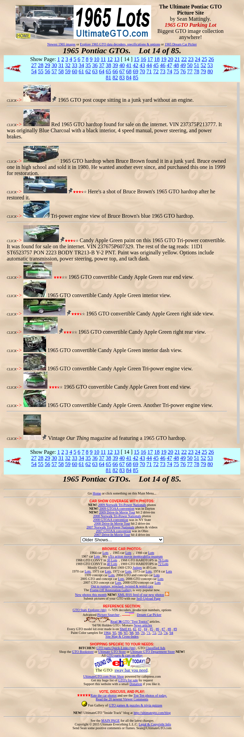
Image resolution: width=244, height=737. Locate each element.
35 (88, 65)
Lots (105, 553)
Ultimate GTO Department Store (152, 652)
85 (135, 77)
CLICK (12, 100)
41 (128, 65)
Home (97, 493)
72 (156, 71)
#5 (151, 629)
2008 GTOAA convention (110, 520)
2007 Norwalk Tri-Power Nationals (110, 527)
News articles (143, 625)
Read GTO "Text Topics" (129, 621)
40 (122, 65)
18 (157, 59)
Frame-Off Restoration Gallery (111, 590)
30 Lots (112, 560)
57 (54, 71)
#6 (157, 629)
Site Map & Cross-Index (122, 638)
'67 (126, 633)
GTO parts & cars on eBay (124, 655)
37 (101, 65)
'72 (154, 633)
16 (143, 59)
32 (67, 65)
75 (176, 71)
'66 (120, 633)
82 (115, 77)
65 (108, 71)
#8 (169, 629)
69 (135, 71)
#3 (139, 629)
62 (88, 71)
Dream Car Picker (149, 615)
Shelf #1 (125, 629)
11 (103, 59)
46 (162, 65)
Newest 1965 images (61, 44)
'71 (148, 633)
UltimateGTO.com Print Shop (103, 676)
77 (189, 71)
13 (116, 59)
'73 (160, 633)
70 (142, 71)
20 (170, 59)
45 (156, 65)
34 (81, 65)
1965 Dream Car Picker (181, 44)
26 (211, 59)
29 (47, 65)
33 (74, 65)
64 (101, 71)
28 (40, 65)
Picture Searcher (108, 615)
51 (196, 65)
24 (197, 59)
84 (128, 77)
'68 (131, 633)
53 (210, 65)
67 (122, 71)
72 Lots (163, 564)
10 (96, 59)
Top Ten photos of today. (150, 695)
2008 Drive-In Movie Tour (112, 523)
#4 (145, 629)
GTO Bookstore (83, 652)
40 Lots (112, 564)
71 (149, 71)
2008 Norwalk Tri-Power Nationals (117, 516)
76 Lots (163, 560)
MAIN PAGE (110, 720)
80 (210, 71)
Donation (135, 684)
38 (108, 65)
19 (163, 59)
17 (150, 59)
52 (203, 65)
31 (61, 65)
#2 (134, 629)
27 (34, 65)
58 (61, 71)
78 (196, 71)
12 (110, 59)
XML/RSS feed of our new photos (141, 595)
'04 (171, 633)
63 (95, 71)
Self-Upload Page (149, 598)
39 (115, 65)
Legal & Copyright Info (155, 724)
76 (183, 71)
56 (47, 71)
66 (115, 71)
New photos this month (90, 595)
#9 (175, 629)
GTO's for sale (128, 680)
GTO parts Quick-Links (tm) (115, 648)
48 (176, 65)
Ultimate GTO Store (112, 652)
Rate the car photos (103, 695)
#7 (163, 629)
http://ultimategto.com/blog (152, 713)
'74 (165, 633)
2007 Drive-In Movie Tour (112, 535)
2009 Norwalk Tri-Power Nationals (122, 505)
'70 (143, 633)
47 (169, 65)
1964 (107, 633)
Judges (137, 567)
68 (128, 71)
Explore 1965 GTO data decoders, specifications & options (120, 44)
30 (54, 65)
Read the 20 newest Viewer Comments (122, 699)
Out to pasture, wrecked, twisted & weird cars (122, 586)
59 (67, 71)
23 (191, 59)
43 (142, 65)
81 (108, 77)
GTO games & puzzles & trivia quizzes (135, 705)
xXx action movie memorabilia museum (135, 556)
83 (122, 77)
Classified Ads (155, 648)
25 (204, 59)
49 (183, 65)
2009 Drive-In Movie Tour (117, 512)
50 (189, 65)
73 (162, 71)
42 (135, 65)
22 (184, 59)
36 (95, 65)
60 (74, 71)
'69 (137, 633)
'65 (114, 633)
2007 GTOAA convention (113, 531)
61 (81, 71)
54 (34, 71)
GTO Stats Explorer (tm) (89, 610)
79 (203, 71)
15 (136, 59)
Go (90, 493)
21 (177, 59)
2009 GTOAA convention (117, 508)
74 (169, 71)
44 (149, 65)
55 (40, 71)
